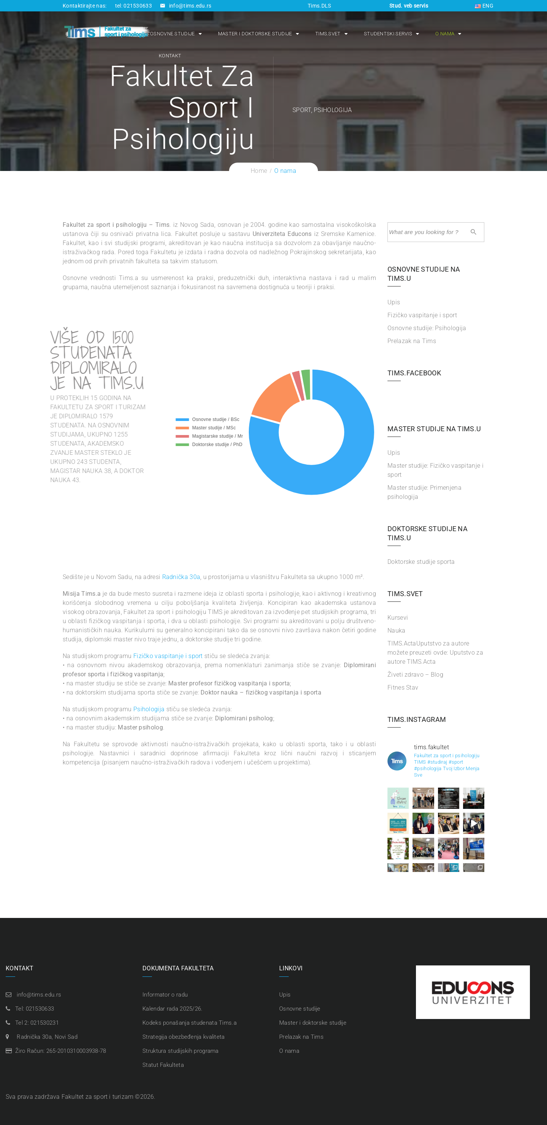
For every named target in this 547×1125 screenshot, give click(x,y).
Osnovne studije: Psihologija (426, 328)
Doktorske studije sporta (421, 561)
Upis (393, 302)
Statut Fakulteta (163, 1065)
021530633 (40, 1008)
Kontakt (170, 56)
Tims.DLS (319, 6)
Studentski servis (388, 33)
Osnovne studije (172, 33)
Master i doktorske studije (255, 33)
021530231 (44, 1022)
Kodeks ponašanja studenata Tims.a (189, 1022)
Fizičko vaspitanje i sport (168, 656)
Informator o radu (165, 994)
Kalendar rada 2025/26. (172, 1008)
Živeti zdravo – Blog (415, 674)
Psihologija (148, 709)
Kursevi (397, 617)
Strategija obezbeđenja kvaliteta (183, 1036)
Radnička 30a (181, 577)
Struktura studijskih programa (180, 1050)
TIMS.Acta (435, 652)
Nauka (396, 630)
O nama (444, 33)
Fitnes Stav (402, 687)
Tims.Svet (328, 33)
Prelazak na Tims (411, 341)
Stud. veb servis (408, 6)
